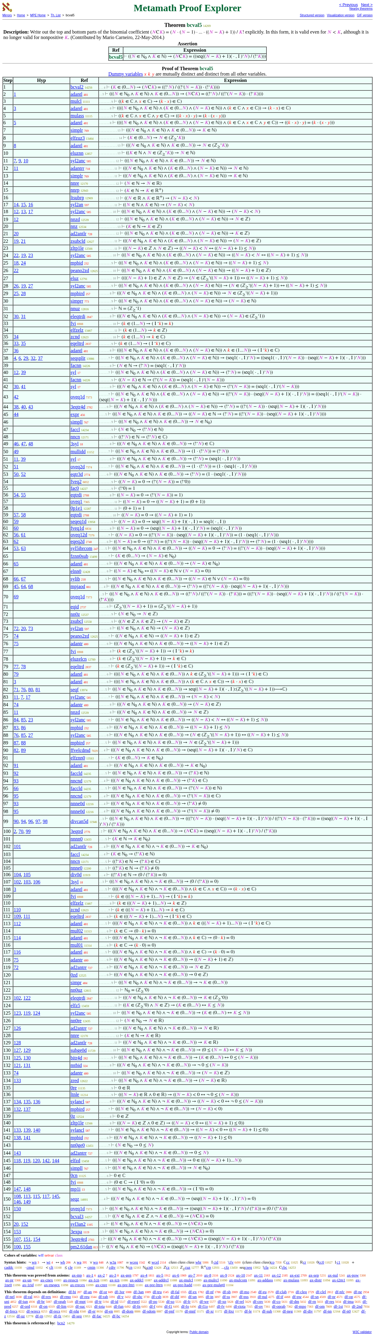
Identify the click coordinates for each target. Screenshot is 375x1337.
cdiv (112, 1267)
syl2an (76, 204)
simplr (76, 130)
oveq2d (77, 466)
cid (216, 1262)
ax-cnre (101, 1285)
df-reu (85, 1296)
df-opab (60, 1301)
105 (27, 874)
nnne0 (76, 867)
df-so (170, 1301)
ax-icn (114, 1280)
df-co (276, 1301)
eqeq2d (77, 541)
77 (16, 666)
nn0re (75, 1020)
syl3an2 (78, 1224)
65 (16, 563)
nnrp (74, 190)
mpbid (76, 262)
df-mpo (300, 1306)
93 (16, 780)
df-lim (62, 1306)
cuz (187, 1267)
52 (23, 474)
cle (70, 1267)
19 (16, 241)
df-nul (262, 1296)
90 (16, 821)
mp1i (75, 1189)
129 (27, 1050)
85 (23, 719)
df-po (153, 1301)
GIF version (365, 15)
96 (30, 821)
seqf (74, 689)
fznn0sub (79, 556)
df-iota (99, 1306)
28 (23, 293)
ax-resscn (70, 1280)
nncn (75, 436)
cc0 (321, 1262)
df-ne (358, 1292)
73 (30, 628)
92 (16, 773)
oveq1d (77, 396)
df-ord (25, 1306)
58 (23, 514)
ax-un (26, 1280)
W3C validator (362, 1332)
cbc (284, 1267)
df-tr (98, 1301)
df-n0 (346, 1311)
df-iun (23, 1301)
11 (16, 168)
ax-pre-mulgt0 (214, 1285)
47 (23, 443)
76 (23, 689)
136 (36, 1101)
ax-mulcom (238, 1280)
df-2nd (357, 1306)
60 (16, 528)
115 (36, 1196)
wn (34, 1262)
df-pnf (169, 1311)
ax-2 (101, 1275)
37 (40, 358)
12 (16, 211)
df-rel (239, 1301)
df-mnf (190, 1311)
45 (16, 586)
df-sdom (148, 1311)
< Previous (348, 4)
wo (95, 1262)
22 (16, 255)
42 (16, 396)
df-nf (210, 1292)
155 (27, 1246)
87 (16, 742)
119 (26, 1013)
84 (16, 719)
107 (17, 1239)
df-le (248, 1311)
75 (16, 643)
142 (46, 1160)
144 (55, 1160)
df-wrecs (33, 1311)
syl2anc (77, 160)
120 (36, 1160)
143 (17, 1153)
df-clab (281, 1292)
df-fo (185, 1306)
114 (17, 937)
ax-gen (126, 1275)
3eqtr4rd (78, 1239)
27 (30, 285)
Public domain (199, 1332)
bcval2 (76, 86)
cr (304, 1262)
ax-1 (89, 1275)
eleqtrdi (77, 316)
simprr (76, 301)
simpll (76, 422)
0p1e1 (76, 508)
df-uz (21, 1316)
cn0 (150, 1267)
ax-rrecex (77, 1285)
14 (16, 204)
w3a (112, 1262)
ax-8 (207, 1275)
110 (17, 909)
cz (168, 1267)
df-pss (244, 1296)
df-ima (348, 1301)
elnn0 (75, 571)
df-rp (39, 1316)
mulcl (75, 101)
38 (16, 406)
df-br (41, 1301)
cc (288, 1262)
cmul (30, 1267)
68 (30, 586)
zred (74, 1080)
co (272, 1262)
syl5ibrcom (81, 548)
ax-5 (159, 1275)
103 (27, 881)
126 (17, 1028)
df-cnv (258, 1301)
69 (16, 596)
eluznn (76, 153)
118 (17, 1160)
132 (17, 1109)
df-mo (244, 1292)
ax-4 (143, 1275)
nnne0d (77, 803)
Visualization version (340, 15)
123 (17, 1013)
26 (16, 285)
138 (17, 1137)
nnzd (75, 219)
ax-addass (265, 1280)
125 (17, 1057)
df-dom (127, 1311)
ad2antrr (78, 967)
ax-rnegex (52, 1285)
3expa (76, 1231)
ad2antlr (78, 233)
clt (51, 1267)
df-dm (294, 1301)
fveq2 (75, 481)
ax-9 (223, 1275)
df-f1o (203, 1306)
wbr (198, 1262)
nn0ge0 (77, 1145)
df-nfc (340, 1292)
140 (36, 1130)
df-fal (175, 1292)
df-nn (327, 1311)
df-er (92, 1311)
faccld (76, 773)
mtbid (76, 1065)
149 (27, 1201)
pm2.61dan (81, 1246)
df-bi (72, 1292)
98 (45, 821)
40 (23, 406)
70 (20, 831)
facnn (75, 365)
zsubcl (76, 621)
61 (23, 534)
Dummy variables (125, 73)
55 (23, 494)
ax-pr (9, 1280)
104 (17, 874)
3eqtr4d (77, 406)
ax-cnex (47, 1280)
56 (16, 534)
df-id (114, 1301)
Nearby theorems (361, 8)
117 (45, 1196)
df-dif (174, 1296)
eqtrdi (76, 494)
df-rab (103, 1296)
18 (16, 262)
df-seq (77, 1316)
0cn (73, 1175)
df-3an (138, 1292)
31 (23, 316)
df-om (320, 1306)
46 (16, 443)
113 (26, 1196)
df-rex (46, 1296)
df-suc (80, 1306)
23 (30, 255)
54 (16, 494)
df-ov (258, 1306)
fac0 (74, 488)
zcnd (75, 336)
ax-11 (258, 1275)
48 (30, 443)
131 (27, 1065)
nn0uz (76, 990)
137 (27, 1109)
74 (16, 636)
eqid (74, 606)
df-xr (210, 1311)
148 (27, 1189)
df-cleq (301, 1292)
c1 (338, 1262)
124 (36, 1013)
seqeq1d (78, 521)
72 (16, 628)
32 (33, 358)
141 (27, 1137)
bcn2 (61, 1323)
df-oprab (278, 1306)
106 (36, 881)
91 (16, 765)
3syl (74, 443)
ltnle (74, 1094)
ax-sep (313, 1275)
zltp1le (77, 248)
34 (16, 336)
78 (23, 666)
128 (17, 1042)
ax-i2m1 (338, 1280)
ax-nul (333, 1275)
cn (130, 1267)
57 (16, 514)
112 (17, 923)
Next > (367, 4)
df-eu (262, 1292)
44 (16, 414)
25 (16, 293)
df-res (329, 1301)
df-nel (10, 1296)
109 (17, 916)
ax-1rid (28, 1285)
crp (208, 1267)
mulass (77, 115)
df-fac (97, 1316)
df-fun (119, 1306)
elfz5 (75, 1005)
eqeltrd (77, 343)
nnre (74, 183)
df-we (204, 1301)
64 (23, 586)
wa (79, 1262)
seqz (74, 1199)
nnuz (75, 308)
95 (16, 796)
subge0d (78, 1050)
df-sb (227, 1292)
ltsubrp (77, 197)
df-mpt (80, 1301)
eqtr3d (76, 474)
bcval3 (76, 1216)
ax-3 (112, 1275)
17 (30, 211)
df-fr (187, 1301)
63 (23, 548)
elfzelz (76, 330)
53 (16, 548)
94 (23, 821)
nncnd (76, 780)
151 (27, 1239)
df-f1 (168, 1306)
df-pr (332, 1296)
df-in (209, 1296)
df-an (87, 1292)
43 (30, 406)
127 (17, 1050)
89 (23, 750)
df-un (192, 1296)
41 (23, 386)
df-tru (157, 1292)
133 (17, 1080)
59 (16, 521)
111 (26, 916)
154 (36, 1239)
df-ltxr (229, 1311)
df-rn (312, 1301)
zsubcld (77, 241)
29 (25, 358)
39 (23, 372)
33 (16, 343)
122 (27, 997)
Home (21, 15)
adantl (76, 94)
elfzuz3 (77, 138)
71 (16, 689)
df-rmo (65, 1296)
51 (16, 466)
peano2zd (79, 270)
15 (23, 204)
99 (28, 831)
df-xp (222, 1301)
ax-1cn (94, 1280)
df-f (152, 1306)
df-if (279, 1296)
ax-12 (276, 1275)
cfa (266, 1267)
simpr (75, 982)
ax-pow (353, 1275)
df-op (348, 1296)
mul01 (76, 945)
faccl (75, 429)
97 (37, 821)
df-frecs (11, 1311)
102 (17, 881)
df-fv (221, 1306)
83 (16, 727)
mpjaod (77, 586)
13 (23, 211)
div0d (75, 874)
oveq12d (78, 534)
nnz (73, 226)
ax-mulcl (186, 1280)
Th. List (56, 15)
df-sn (315, 1296)
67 (23, 578)
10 (25, 160)
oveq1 (76, 501)
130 (27, 1057)
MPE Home (38, 15)
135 (27, 1101)
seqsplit (77, 358)
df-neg (287, 1311)
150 (17, 1208)
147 (17, 1189)
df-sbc (138, 1296)
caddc (8, 1267)
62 (16, 541)
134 (17, 1101)
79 (16, 674)
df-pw (297, 1296)
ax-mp (77, 1275)
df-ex (192, 1292)
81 (37, 689)
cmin (91, 1267)
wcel (155, 1262)
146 (17, 1201)
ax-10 (240, 1275)
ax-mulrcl (211, 1280)
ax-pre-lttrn (154, 1285)
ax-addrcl (161, 1280)
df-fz (57, 1316)
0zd (73, 975)
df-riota (240, 1306)
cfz (226, 1267)
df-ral (28, 1296)
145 (55, 1196)
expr (74, 414)
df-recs (54, 1311)
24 (23, 262)
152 (24, 1224)
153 (17, 1231)
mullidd (78, 451)
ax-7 (191, 1275)
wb (62, 1262)
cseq (248, 1267)
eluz (74, 278)
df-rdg (74, 1311)
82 (16, 750)
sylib (75, 578)
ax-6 (175, 1275)
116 (17, 952)
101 (17, 846)
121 (17, 1065)
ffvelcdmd (80, 750)
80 (30, 689)
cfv (231, 1262)
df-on (43, 1306)
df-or (103, 1292)
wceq (134, 1262)
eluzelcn (78, 659)
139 (27, 1130)
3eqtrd (76, 831)
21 (23, 241)
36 (16, 350)
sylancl (77, 1101)
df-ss (226, 1296)
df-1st (338, 1306)
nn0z (75, 614)
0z (72, 1116)
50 (16, 474)
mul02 (76, 930)
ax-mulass (291, 1280)
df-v (120, 1296)
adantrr (77, 168)
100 (17, 1246)
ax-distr (316, 1280)
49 (16, 451)
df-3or (120, 1292)
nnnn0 (76, 838)
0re (73, 1087)
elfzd (75, 1160)
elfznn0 (77, 757)
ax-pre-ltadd (182, 1285)
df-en (109, 1311)
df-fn (136, 1306)
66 (16, 578)
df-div (308, 1311)
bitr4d (76, 1057)
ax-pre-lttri (125, 1285)
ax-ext (294, 1275)
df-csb (156, 1296)
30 (16, 316)
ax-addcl (136, 1280)
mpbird (77, 293)
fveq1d (77, 528)
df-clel (321, 1292)
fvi (73, 323)
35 (23, 343)
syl (73, 372)
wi (48, 1262)
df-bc (116, 1316)
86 (23, 727)
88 (23, 742)
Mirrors (7, 15)
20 (16, 233)
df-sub (267, 1311)
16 (30, 204)
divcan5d (79, 821)
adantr (76, 643)
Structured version (312, 15)
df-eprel (133, 1301)
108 (17, 1196)
